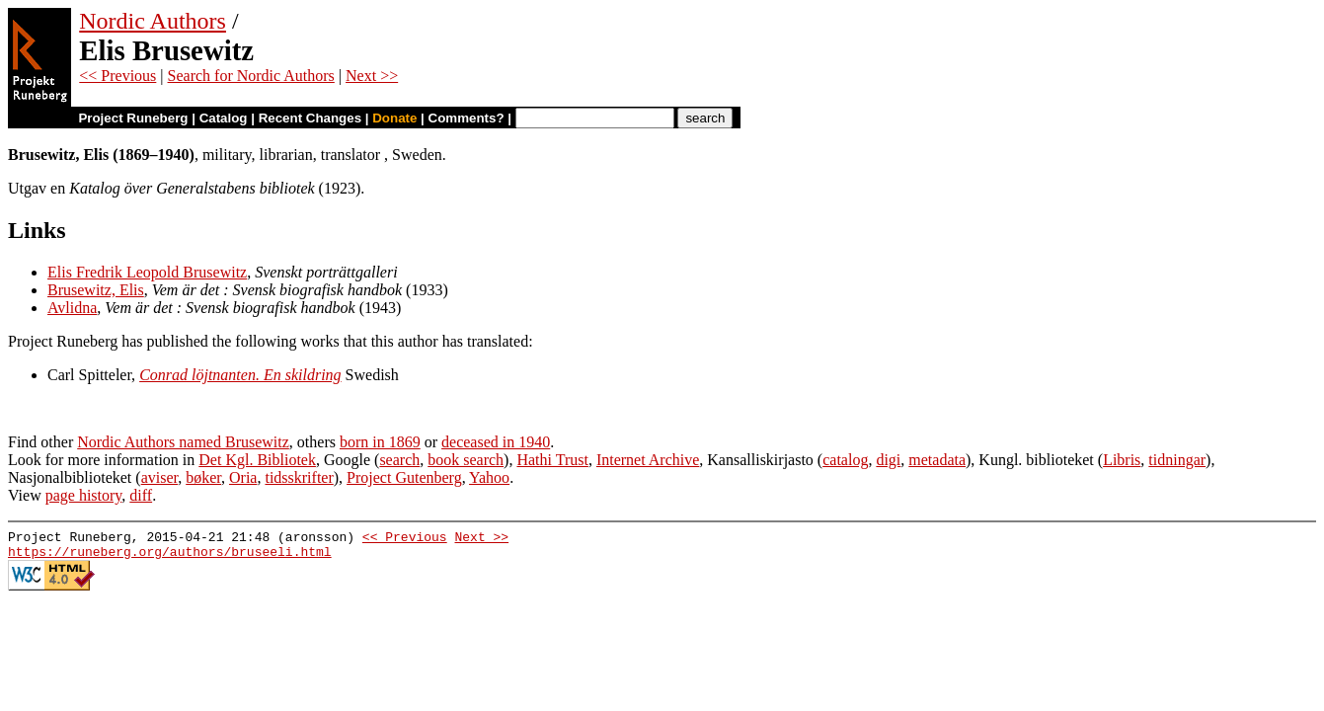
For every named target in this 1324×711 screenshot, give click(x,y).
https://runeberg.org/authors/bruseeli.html (170, 557)
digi (888, 459)
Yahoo (489, 477)
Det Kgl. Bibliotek (257, 459)
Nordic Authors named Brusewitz (183, 442)
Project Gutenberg (404, 477)
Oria (243, 477)
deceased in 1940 (495, 442)
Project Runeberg (133, 118)
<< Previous (117, 75)
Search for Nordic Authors (251, 75)
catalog (845, 459)
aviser (160, 477)
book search (466, 459)
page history (83, 495)
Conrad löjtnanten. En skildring (240, 374)
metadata (937, 459)
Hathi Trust (551, 459)
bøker (203, 477)
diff (140, 495)
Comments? (466, 118)
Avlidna (72, 307)
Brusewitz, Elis (95, 289)
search (399, 459)
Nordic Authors (152, 21)
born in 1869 (380, 442)
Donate (394, 118)
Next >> (372, 75)
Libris (1121, 459)
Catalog (223, 118)
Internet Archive (647, 459)
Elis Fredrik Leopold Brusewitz (147, 272)
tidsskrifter (299, 477)
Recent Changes (310, 118)
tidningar (1177, 459)
